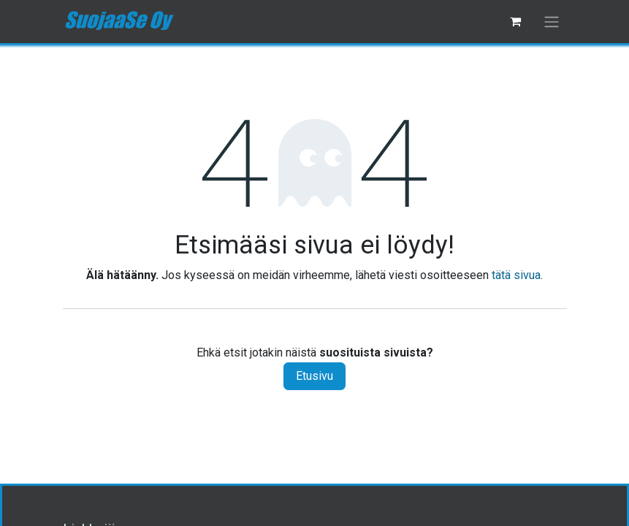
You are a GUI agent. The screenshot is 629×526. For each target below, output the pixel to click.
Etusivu (314, 376)
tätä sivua (516, 275)
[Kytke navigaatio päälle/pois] (551, 21)
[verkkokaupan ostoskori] (515, 21)
